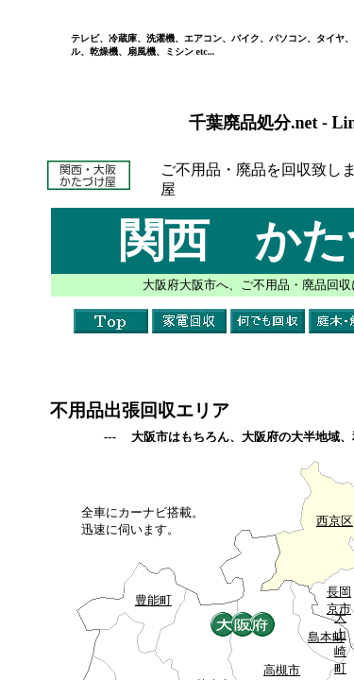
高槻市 (281, 670)
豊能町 (153, 600)
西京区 (334, 521)
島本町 (326, 637)
